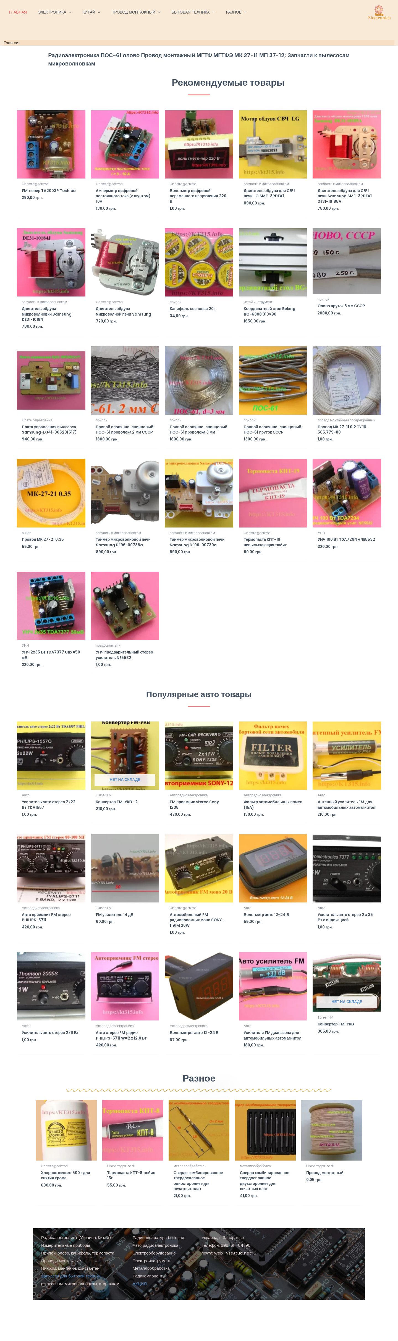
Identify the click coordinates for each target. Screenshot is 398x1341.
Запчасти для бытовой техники (71, 1317)
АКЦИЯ (140, 1325)
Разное (199, 1111)
